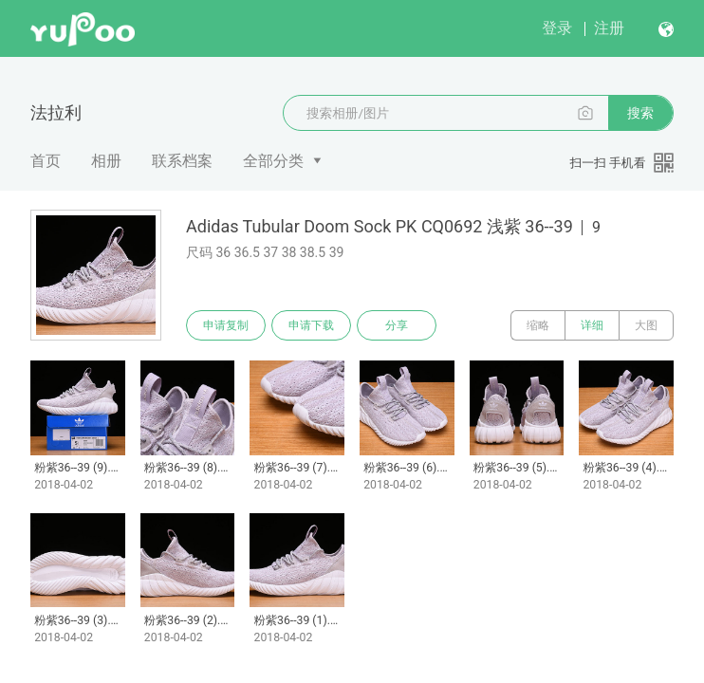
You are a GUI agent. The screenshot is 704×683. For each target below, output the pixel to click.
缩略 (538, 325)
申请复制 (226, 325)
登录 (557, 28)
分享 (396, 325)
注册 (609, 28)
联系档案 (182, 161)
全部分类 (273, 161)
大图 (646, 325)
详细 (592, 325)
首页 (45, 161)
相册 (106, 161)
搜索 (640, 112)
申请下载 (311, 325)
